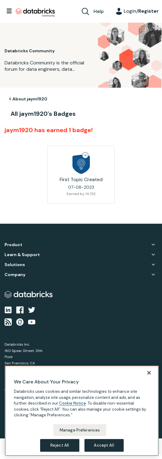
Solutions (15, 264)
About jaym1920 (29, 99)
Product (13, 244)
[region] (82, 411)
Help (99, 11)
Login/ (141, 11)
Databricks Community (35, 12)
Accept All (104, 445)
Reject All (59, 445)
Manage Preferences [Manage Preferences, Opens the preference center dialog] (80, 430)
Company (15, 274)
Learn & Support (22, 254)
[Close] (149, 372)
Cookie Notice (72, 403)
